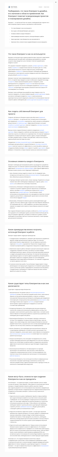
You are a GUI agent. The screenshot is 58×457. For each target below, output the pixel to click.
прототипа (31, 301)
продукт (29, 96)
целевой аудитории (20, 125)
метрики (15, 127)
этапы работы (19, 244)
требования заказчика (26, 406)
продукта (41, 190)
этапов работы (21, 121)
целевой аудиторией (40, 94)
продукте (46, 132)
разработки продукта (22, 75)
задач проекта (42, 148)
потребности (15, 67)
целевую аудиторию (38, 65)
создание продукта (29, 168)
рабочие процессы (15, 356)
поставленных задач (22, 123)
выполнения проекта (34, 175)
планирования (44, 445)
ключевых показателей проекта (23, 142)
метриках (22, 190)
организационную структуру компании (21, 334)
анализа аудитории (32, 99)
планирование (19, 168)
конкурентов (11, 81)
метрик (26, 148)
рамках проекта (42, 300)
